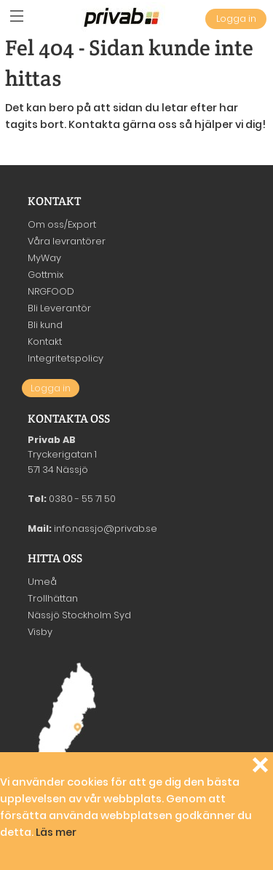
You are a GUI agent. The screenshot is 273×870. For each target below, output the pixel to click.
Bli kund (45, 325)
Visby (40, 632)
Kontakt (45, 341)
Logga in (236, 18)
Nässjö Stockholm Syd (79, 615)
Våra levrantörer (67, 241)
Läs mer (56, 832)
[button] (16, 16)
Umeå (42, 581)
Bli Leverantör (59, 308)
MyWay (44, 258)
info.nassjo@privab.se (105, 528)
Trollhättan (53, 598)
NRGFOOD (51, 291)
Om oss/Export (62, 224)
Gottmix (45, 274)
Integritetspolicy (65, 358)
